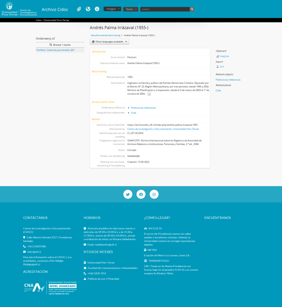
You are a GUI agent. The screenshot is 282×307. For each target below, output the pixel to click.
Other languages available (111, 41)
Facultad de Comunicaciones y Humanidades (113, 267)
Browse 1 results (60, 44)
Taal (87, 8)
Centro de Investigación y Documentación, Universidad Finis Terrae (163, 129)
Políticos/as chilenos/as (143, 107)
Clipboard (78, 8)
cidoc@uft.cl (34, 251)
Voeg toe (224, 56)
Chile (133, 112)
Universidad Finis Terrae (101, 262)
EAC (220, 66)
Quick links (96, 8)
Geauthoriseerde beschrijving (105, 35)
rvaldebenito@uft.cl (106, 244)
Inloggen (111, 8)
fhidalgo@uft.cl (31, 264)
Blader (129, 9)
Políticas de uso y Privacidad (103, 278)
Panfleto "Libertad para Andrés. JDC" (56, 50)
